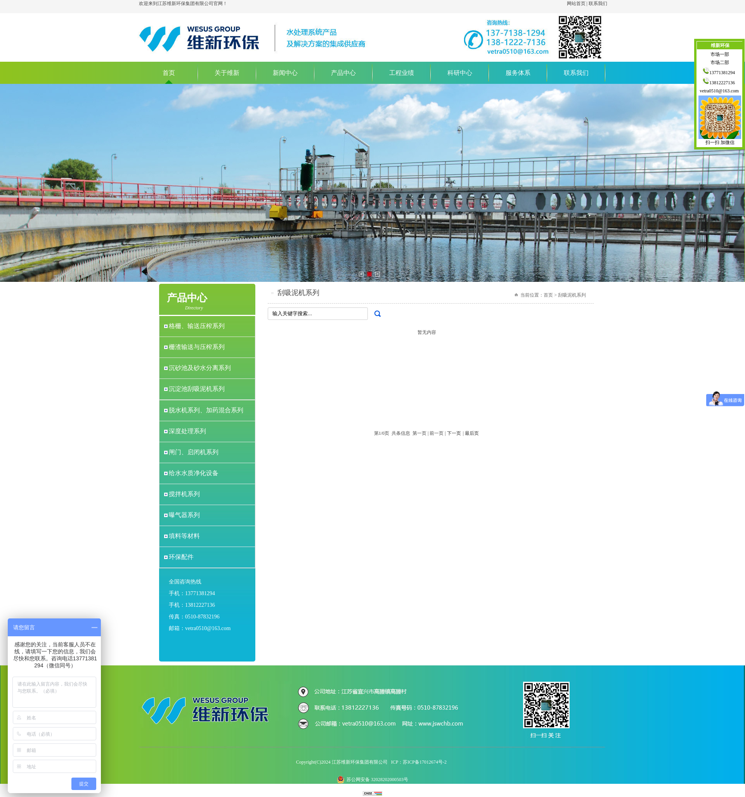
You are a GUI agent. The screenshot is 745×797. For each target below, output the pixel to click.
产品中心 (343, 72)
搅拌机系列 (184, 494)
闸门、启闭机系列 (193, 452)
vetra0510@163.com (720, 91)
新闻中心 (285, 72)
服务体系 (518, 72)
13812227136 (719, 82)
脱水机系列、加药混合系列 (206, 410)
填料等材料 (184, 536)
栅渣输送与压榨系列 (197, 347)
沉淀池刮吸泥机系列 (197, 388)
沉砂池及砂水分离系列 (200, 368)
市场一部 (719, 54)
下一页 (454, 433)
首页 (169, 72)
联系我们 (598, 3)
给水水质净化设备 (193, 473)
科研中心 (459, 72)
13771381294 (719, 72)
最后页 (472, 433)
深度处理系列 (187, 431)
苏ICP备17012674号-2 (425, 762)
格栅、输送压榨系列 (197, 326)
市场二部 (719, 62)
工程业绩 (401, 72)
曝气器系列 (184, 515)
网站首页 (576, 3)
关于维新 (227, 72)
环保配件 (181, 557)
